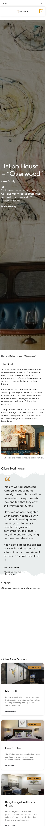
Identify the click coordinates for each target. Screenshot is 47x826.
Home (4, 356)
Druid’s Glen (13, 748)
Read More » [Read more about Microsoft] (10, 712)
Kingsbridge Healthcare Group (20, 803)
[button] (41, 11)
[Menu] (6, 11)
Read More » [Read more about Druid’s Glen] (10, 766)
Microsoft (11, 691)
